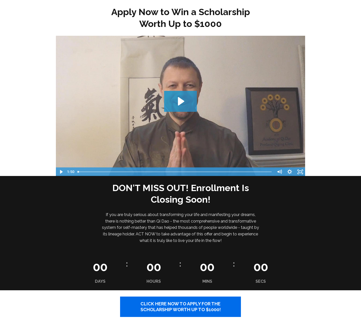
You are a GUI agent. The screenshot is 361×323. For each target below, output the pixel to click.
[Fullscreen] (300, 171)
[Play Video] (61, 171)
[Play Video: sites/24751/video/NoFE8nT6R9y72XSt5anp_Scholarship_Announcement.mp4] (180, 101)
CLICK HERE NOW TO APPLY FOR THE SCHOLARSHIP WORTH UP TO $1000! (180, 306)
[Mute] (279, 171)
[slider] (175, 171)
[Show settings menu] (289, 171)
